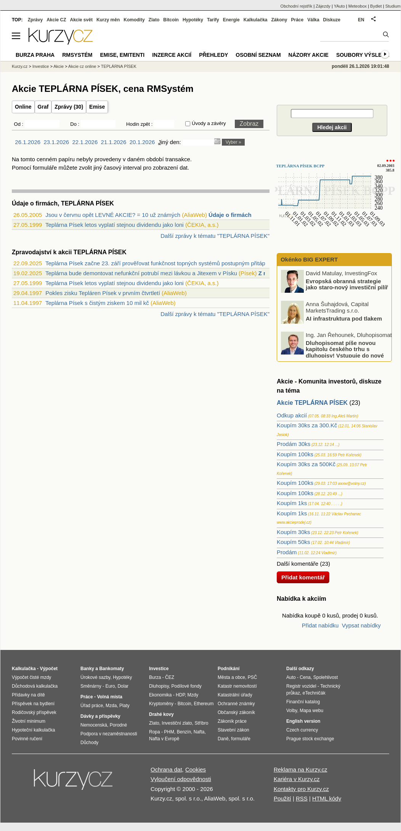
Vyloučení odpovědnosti (181, 779)
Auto (291, 677)
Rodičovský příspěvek (34, 712)
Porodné (118, 725)
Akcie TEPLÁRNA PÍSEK (312, 402)
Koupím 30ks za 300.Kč (307, 425)
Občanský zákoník (236, 712)
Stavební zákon (233, 730)
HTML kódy (326, 798)
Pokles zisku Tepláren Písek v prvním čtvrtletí (102, 293)
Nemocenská (93, 725)
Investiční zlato (177, 723)
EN (361, 19)
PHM (169, 732)
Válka (313, 19)
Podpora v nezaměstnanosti (108, 733)
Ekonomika (160, 695)
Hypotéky (193, 19)
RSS (302, 798)
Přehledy (213, 55)
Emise (97, 107)
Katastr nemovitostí (237, 686)
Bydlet (376, 6)
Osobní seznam (258, 55)
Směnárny (90, 686)
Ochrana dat (166, 769)
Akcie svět (81, 19)
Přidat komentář (303, 577)
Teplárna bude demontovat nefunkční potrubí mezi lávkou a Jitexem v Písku (141, 273)
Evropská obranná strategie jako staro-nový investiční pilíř (347, 284)
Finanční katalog (303, 701)
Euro (110, 686)
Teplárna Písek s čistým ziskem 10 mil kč (97, 303)
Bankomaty (111, 668)
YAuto (339, 6)
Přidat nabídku (320, 625)
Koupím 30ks (293, 532)
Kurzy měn (108, 19)
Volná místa (109, 696)
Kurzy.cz (19, 66)
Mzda (111, 705)
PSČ (252, 677)
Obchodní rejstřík (297, 6)
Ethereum (203, 703)
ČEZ (169, 677)
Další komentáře (297, 563)
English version (303, 721)
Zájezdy (323, 6)
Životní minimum (28, 721)
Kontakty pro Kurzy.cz (301, 789)
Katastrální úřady (235, 695)
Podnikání (228, 668)
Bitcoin (171, 19)
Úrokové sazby (95, 677)
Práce (297, 19)
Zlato (154, 19)
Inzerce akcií (171, 55)
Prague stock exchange (310, 738)
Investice (40, 66)
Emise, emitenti (122, 55)
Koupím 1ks (292, 503)
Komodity (134, 19)
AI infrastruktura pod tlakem (344, 318)
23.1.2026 (56, 142)
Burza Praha (35, 55)
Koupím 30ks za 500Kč (306, 464)
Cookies (195, 769)
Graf (43, 107)
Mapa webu (311, 710)
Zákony (279, 19)
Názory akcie (309, 55)
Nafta (199, 732)
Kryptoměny (161, 703)
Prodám (287, 552)
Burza (155, 677)
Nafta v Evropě (164, 738)
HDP (180, 695)
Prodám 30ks (293, 444)
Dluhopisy (159, 686)
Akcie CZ (56, 19)
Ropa (154, 732)
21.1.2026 (114, 142)
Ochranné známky (236, 703)
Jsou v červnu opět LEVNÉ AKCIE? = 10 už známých (112, 215)
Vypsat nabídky (361, 625)
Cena (305, 677)
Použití (282, 798)
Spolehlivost (325, 677)
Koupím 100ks (295, 454)
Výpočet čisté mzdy (31, 677)
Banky (87, 668)
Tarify (213, 19)
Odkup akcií (292, 415)
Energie (231, 19)
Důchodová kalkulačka (35, 686)
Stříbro (201, 723)
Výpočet (49, 668)
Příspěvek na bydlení (33, 703)
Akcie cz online (82, 66)
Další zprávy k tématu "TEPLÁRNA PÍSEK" (214, 236)
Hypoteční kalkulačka (33, 730)
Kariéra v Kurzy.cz (297, 779)
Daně (223, 738)
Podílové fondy (186, 686)
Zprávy (35, 19)
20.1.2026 (142, 142)
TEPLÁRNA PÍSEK (118, 66)
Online (23, 107)
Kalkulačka (256, 19)
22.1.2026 (85, 142)
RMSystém (77, 55)
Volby (291, 710)
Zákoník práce (232, 721)
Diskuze (331, 19)
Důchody (89, 742)
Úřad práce (91, 705)
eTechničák (314, 693)
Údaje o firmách (230, 215)
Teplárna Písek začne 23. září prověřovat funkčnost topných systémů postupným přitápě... (159, 263)
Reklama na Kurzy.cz (300, 769)
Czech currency (302, 730)
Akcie (58, 66)
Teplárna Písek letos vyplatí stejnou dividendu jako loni (114, 224)
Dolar (122, 686)
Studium (393, 6)
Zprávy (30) (69, 107)
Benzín (184, 732)
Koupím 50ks (293, 542)
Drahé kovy (161, 714)
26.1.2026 (27, 142)
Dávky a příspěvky (100, 716)
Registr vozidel (301, 686)
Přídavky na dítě (28, 695)
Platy (124, 705)
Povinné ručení (27, 738)
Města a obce (231, 677)
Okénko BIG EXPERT (308, 259)
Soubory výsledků (364, 55)
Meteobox (357, 6)
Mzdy (193, 695)
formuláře (240, 738)
